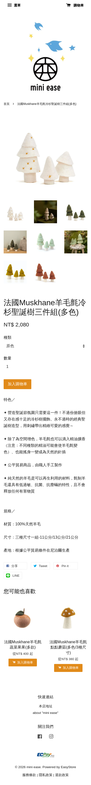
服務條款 (29, 775)
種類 (7, 337)
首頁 (6, 104)
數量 (7, 358)
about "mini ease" (45, 713)
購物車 (75, 5)
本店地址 (45, 706)
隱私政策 (45, 775)
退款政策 (62, 775)
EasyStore (68, 767)
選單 (14, 5)
